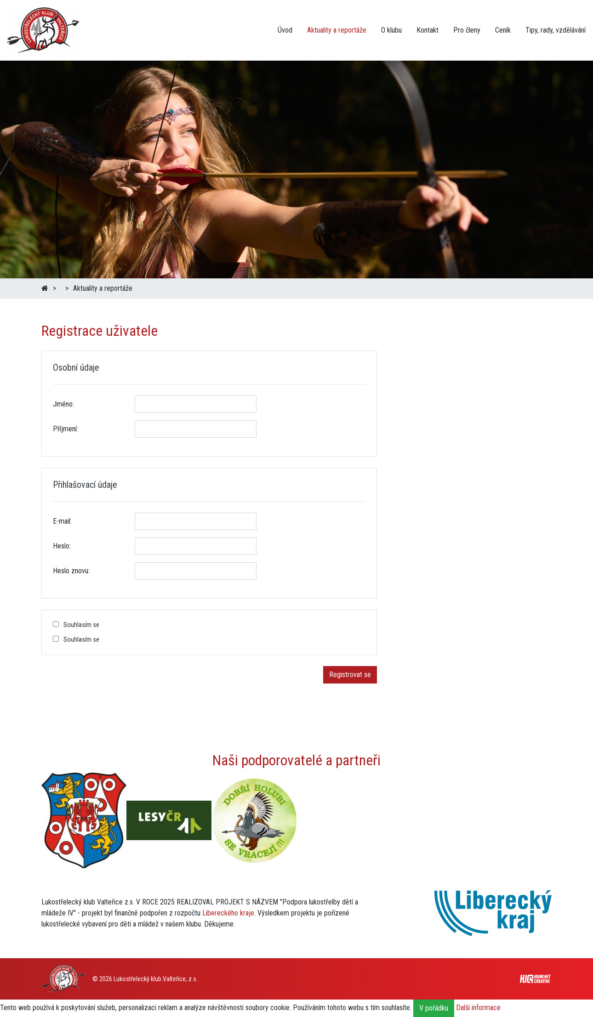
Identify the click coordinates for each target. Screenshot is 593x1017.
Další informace (478, 1007)
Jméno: (63, 404)
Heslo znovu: (71, 570)
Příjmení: (65, 428)
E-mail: (62, 521)
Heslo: (62, 546)
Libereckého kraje (228, 913)
